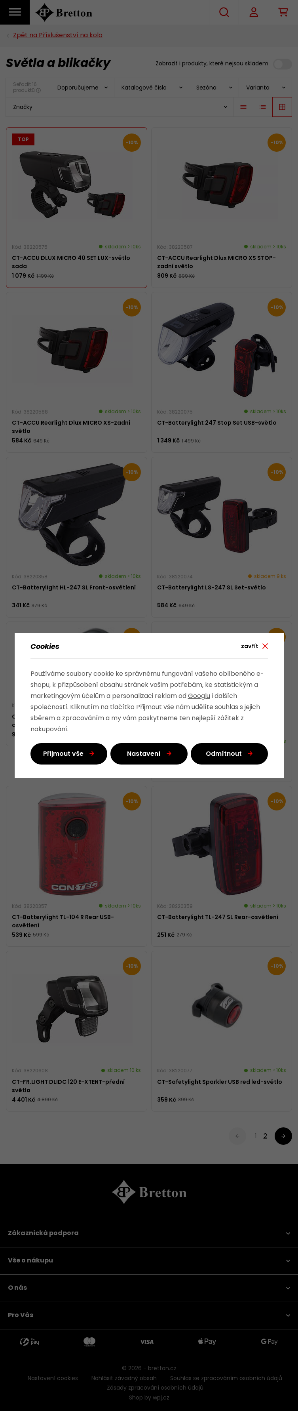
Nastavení (144, 754)
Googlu (199, 696)
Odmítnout (224, 754)
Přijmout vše (63, 754)
